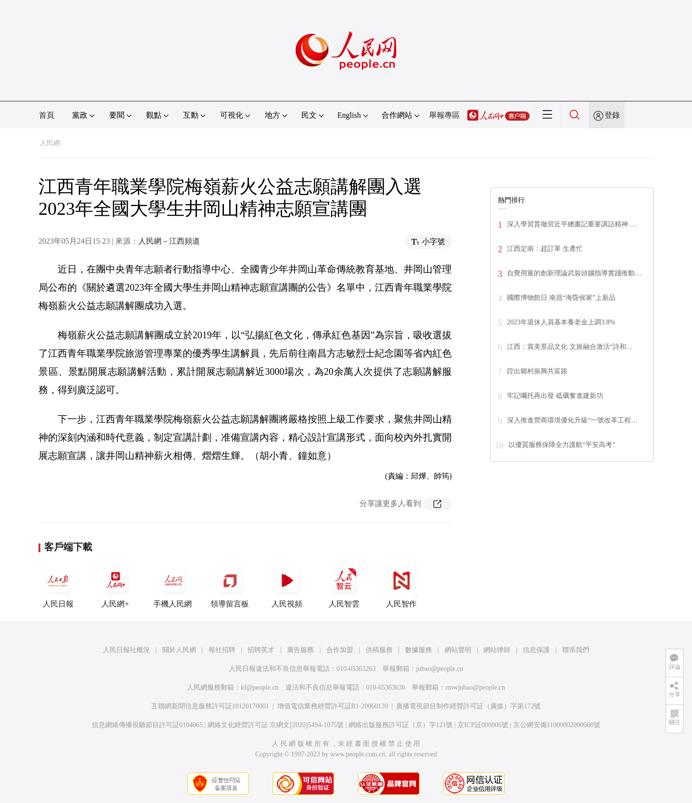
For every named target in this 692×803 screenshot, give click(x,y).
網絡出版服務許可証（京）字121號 (400, 725)
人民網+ (115, 586)
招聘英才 (260, 650)
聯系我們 (575, 650)
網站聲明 (458, 650)
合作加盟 (339, 650)
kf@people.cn (260, 687)
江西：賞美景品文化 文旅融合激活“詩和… (570, 346)
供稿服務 (379, 650)
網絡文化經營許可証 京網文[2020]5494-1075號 (276, 725)
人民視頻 (287, 586)
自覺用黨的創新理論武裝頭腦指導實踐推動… (574, 273)
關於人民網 (179, 650)
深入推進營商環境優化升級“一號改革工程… (572, 420)
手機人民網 (172, 586)
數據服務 (418, 650)
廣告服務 (300, 650)
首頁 (46, 115)
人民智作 (401, 586)
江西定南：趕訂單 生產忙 (545, 248)
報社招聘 (222, 650)
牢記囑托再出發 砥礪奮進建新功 (555, 395)
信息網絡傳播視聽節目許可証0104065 (147, 725)
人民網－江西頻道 (169, 241)
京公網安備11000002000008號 (556, 725)
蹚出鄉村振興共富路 (537, 371)
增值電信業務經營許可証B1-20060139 (332, 706)
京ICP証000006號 (482, 725)
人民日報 (58, 586)
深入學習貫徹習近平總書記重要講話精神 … (572, 224)
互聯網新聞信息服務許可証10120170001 (210, 706)
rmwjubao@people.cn (475, 687)
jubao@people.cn (439, 668)
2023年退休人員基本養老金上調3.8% (561, 322)
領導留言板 (229, 586)
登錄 (612, 115)
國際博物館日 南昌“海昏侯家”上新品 (561, 297)
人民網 (50, 143)
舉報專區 (444, 115)
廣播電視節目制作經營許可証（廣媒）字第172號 (468, 706)
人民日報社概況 (126, 650)
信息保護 (536, 650)
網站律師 (496, 650)
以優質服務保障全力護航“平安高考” (561, 444)
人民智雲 (344, 586)
